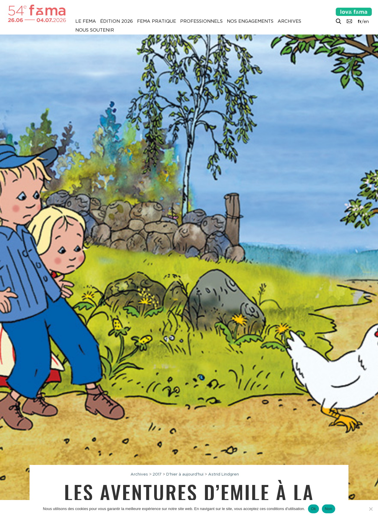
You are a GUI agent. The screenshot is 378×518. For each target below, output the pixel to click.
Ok (313, 508)
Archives (289, 21)
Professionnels (201, 21)
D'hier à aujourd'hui (184, 474)
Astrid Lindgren (223, 474)
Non (328, 508)
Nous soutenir (94, 30)
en (366, 21)
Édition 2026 (116, 21)
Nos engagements (250, 21)
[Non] (371, 509)
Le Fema (85, 21)
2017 (157, 474)
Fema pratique (156, 21)
